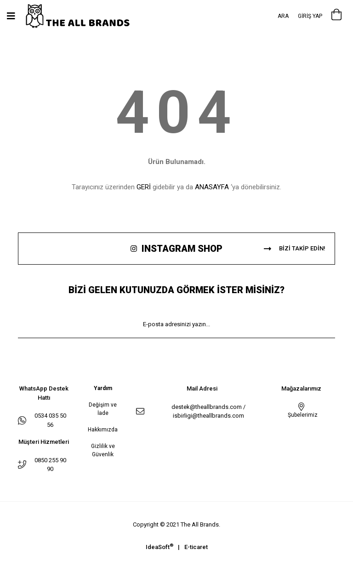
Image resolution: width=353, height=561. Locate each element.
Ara (283, 16)
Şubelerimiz (301, 415)
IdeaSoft (159, 546)
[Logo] (87, 16)
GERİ (144, 187)
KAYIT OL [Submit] (176, 351)
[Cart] (336, 16)
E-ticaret (196, 547)
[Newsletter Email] (176, 324)
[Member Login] (310, 16)
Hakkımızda (103, 429)
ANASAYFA (212, 187)
